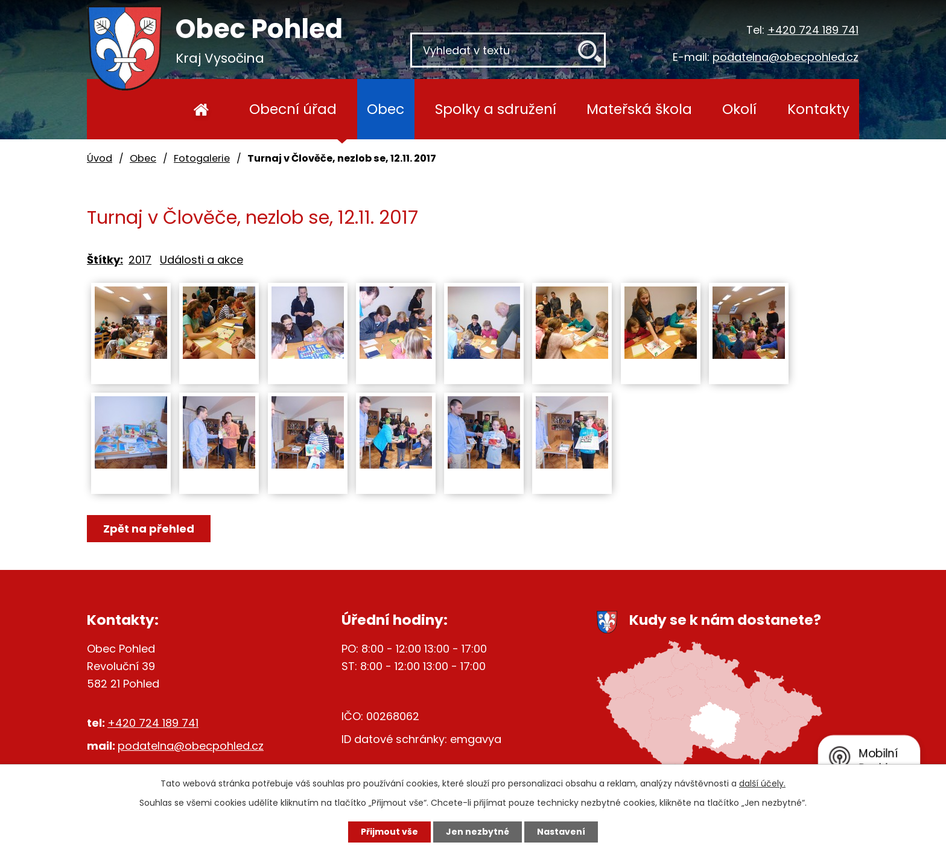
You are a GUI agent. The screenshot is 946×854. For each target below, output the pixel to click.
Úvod (201, 109)
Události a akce (201, 259)
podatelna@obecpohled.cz (786, 57)
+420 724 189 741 (813, 29)
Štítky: (105, 259)
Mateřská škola (639, 109)
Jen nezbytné (477, 832)
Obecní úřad (293, 109)
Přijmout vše (389, 832)
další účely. (762, 783)
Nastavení (561, 832)
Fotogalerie (202, 158)
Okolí (739, 109)
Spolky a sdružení (495, 109)
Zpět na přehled (148, 528)
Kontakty (818, 109)
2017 (140, 259)
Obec (385, 109)
